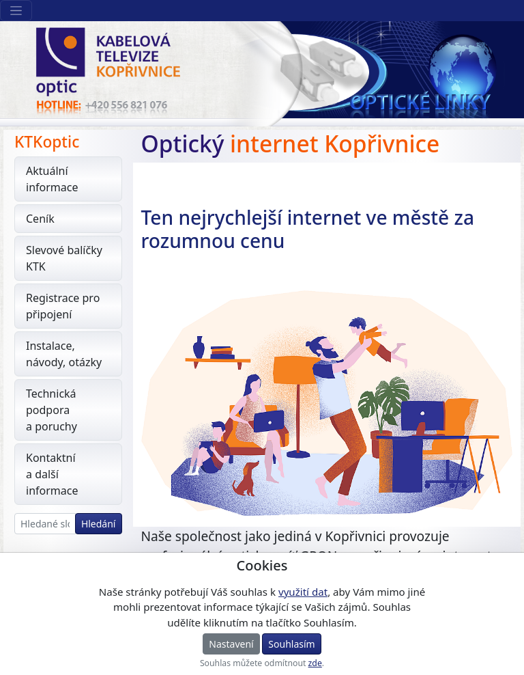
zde (315, 663)
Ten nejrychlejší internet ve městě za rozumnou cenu (307, 228)
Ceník (40, 218)
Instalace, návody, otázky (64, 354)
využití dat (303, 591)
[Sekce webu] (16, 10)
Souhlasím (291, 643)
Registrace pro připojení (63, 306)
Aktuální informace (52, 179)
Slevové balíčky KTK (64, 258)
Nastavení (231, 643)
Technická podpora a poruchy (51, 410)
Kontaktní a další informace (52, 474)
